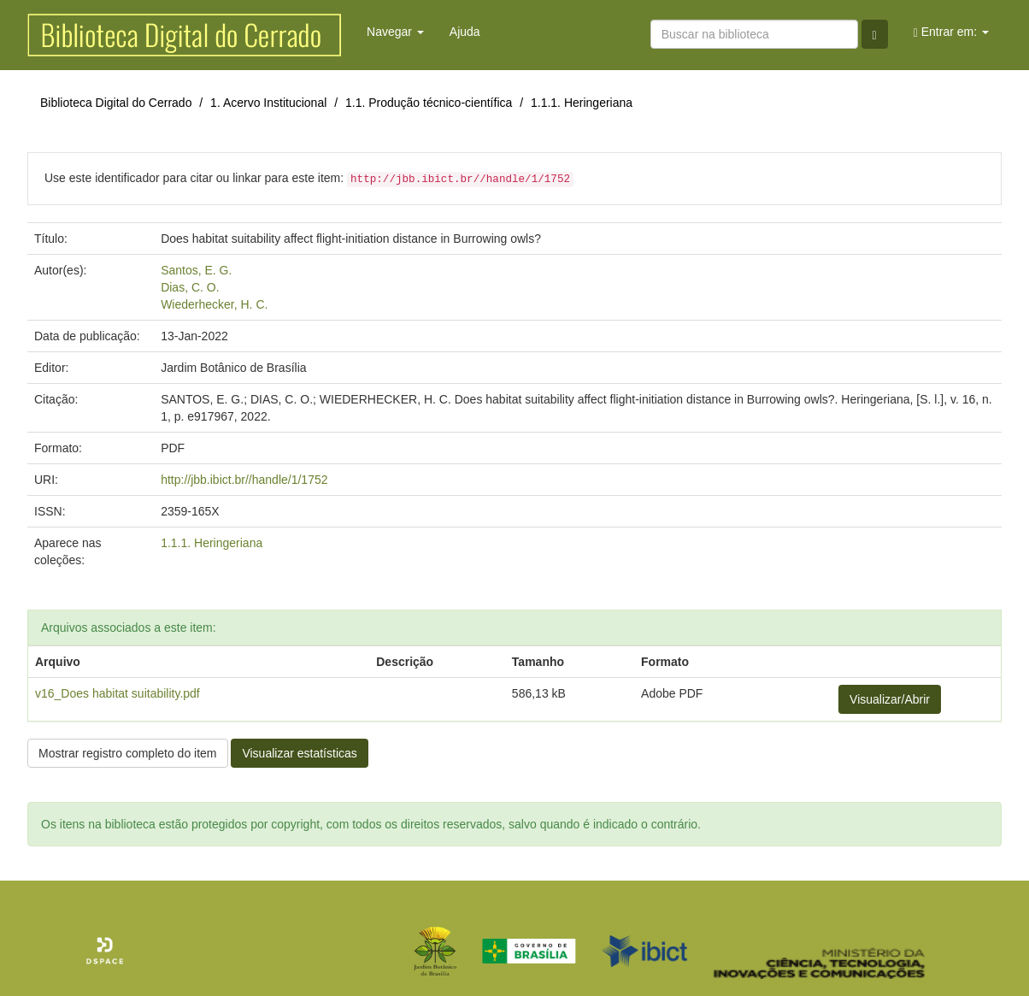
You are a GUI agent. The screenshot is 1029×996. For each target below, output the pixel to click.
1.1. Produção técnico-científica (428, 102)
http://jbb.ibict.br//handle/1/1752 (244, 479)
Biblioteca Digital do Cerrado (115, 102)
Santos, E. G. (196, 270)
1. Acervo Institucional (268, 102)
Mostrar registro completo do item (127, 753)
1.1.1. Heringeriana (581, 102)
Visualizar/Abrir (890, 699)
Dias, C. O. (190, 287)
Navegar (395, 31)
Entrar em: (951, 32)
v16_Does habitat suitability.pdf (117, 693)
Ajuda (465, 31)
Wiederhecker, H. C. (214, 304)
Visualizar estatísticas (299, 753)
